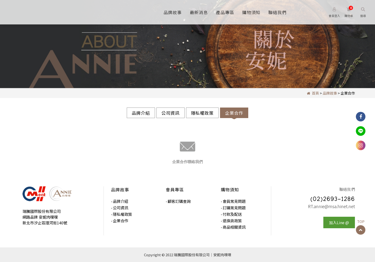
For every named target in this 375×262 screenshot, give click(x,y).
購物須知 (251, 12)
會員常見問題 (234, 201)
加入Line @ (339, 223)
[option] (187, 44)
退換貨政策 (232, 220)
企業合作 (234, 113)
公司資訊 (170, 113)
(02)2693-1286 (332, 200)
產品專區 (225, 12)
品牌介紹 (141, 113)
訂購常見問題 (234, 208)
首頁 (313, 93)
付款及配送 (232, 214)
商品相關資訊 (234, 227)
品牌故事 (173, 12)
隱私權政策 (202, 113)
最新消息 (199, 12)
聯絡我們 (277, 12)
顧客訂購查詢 (179, 201)
